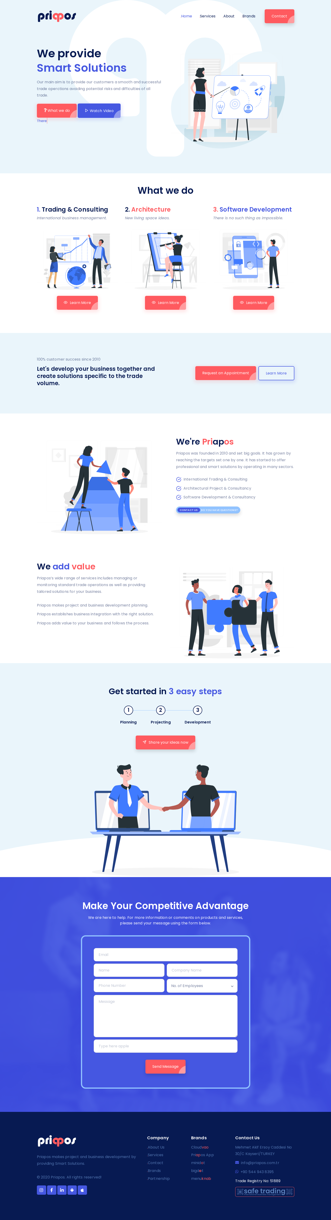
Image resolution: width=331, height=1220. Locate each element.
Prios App (202, 1155)
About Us (156, 1147)
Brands (248, 16)
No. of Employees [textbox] (187, 985)
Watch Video (99, 110)
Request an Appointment (225, 373)
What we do (57, 110)
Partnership (158, 1178)
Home (186, 16)
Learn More (77, 302)
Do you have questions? (207, 510)
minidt (198, 1162)
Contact (279, 16)
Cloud (200, 1147)
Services (207, 16)
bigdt (197, 1170)
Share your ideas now (165, 742)
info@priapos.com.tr (257, 1162)
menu (201, 1178)
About (228, 16)
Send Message (165, 1066)
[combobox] (202, 986)
